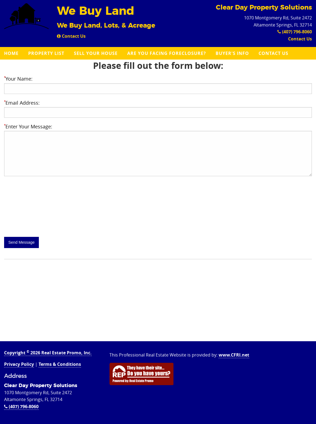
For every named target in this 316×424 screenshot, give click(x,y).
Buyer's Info (232, 53)
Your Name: (18, 78)
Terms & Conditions (60, 364)
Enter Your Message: (28, 126)
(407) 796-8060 (294, 32)
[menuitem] (12, 53)
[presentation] (45, 219)
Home (11, 53)
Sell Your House (96, 53)
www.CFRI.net (234, 355)
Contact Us (71, 36)
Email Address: (22, 102)
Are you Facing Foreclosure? (166, 53)
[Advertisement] (158, 303)
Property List (46, 53)
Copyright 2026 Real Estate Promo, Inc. (48, 353)
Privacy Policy (19, 364)
